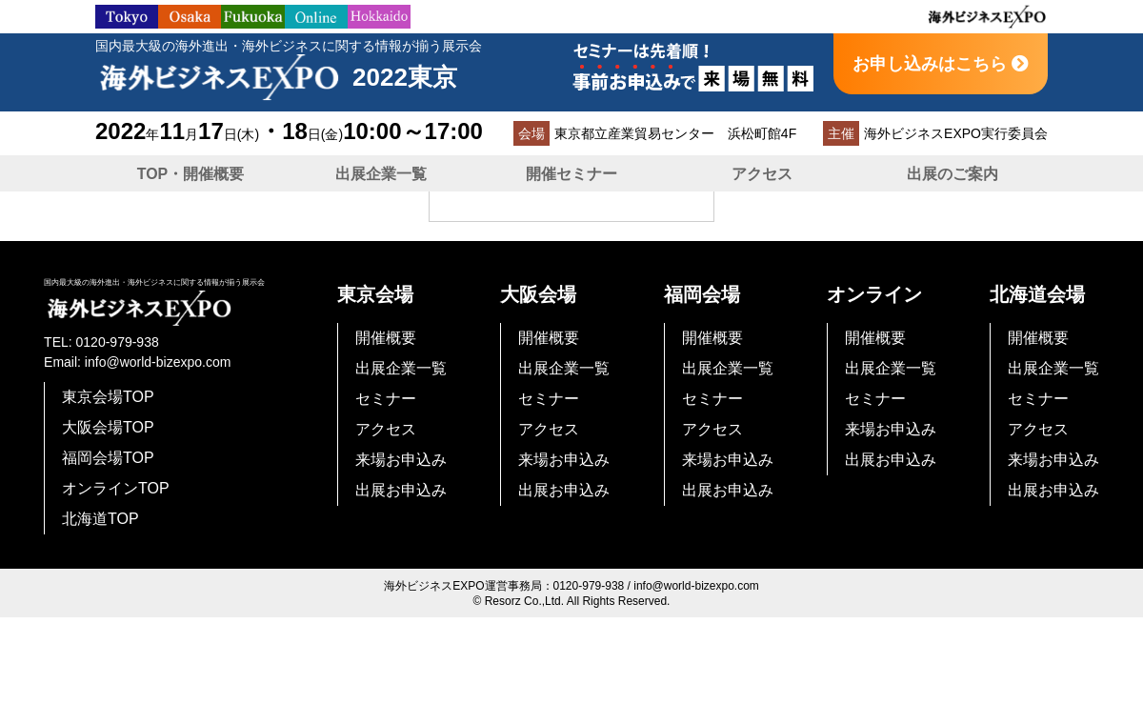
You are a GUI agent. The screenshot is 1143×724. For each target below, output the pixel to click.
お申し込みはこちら (940, 63)
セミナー (385, 399)
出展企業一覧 (381, 174)
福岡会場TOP (108, 458)
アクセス (762, 174)
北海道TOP (100, 519)
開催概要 (385, 338)
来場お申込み (401, 460)
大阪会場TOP (108, 427)
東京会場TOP (108, 397)
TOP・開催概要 (191, 174)
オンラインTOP (116, 488)
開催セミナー (571, 174)
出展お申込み (401, 490)
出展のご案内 (952, 174)
